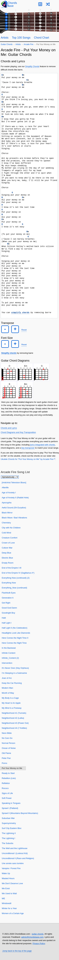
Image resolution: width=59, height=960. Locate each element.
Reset (24, 330)
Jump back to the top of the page (17, 951)
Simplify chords (8, 353)
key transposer (28, 448)
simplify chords (20, 312)
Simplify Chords (32, 66)
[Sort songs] (10, 477)
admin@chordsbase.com (32, 937)
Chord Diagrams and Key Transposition (18, 432)
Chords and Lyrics (9, 428)
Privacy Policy (39, 943)
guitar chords (37, 934)
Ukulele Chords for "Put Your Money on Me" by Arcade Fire (27, 459)
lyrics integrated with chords (42, 445)
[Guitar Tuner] (40, 4)
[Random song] (48, 4)
